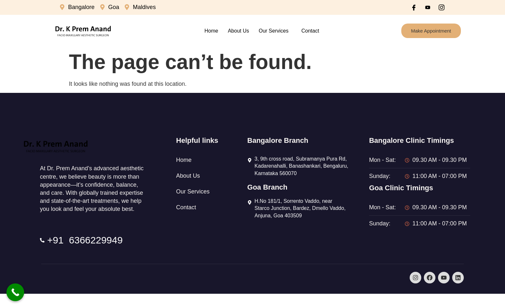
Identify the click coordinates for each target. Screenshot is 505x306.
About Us (238, 31)
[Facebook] (414, 7)
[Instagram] (441, 7)
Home (211, 31)
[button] (275, 31)
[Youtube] (428, 7)
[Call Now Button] (15, 292)
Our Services (273, 31)
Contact (310, 31)
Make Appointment (431, 31)
